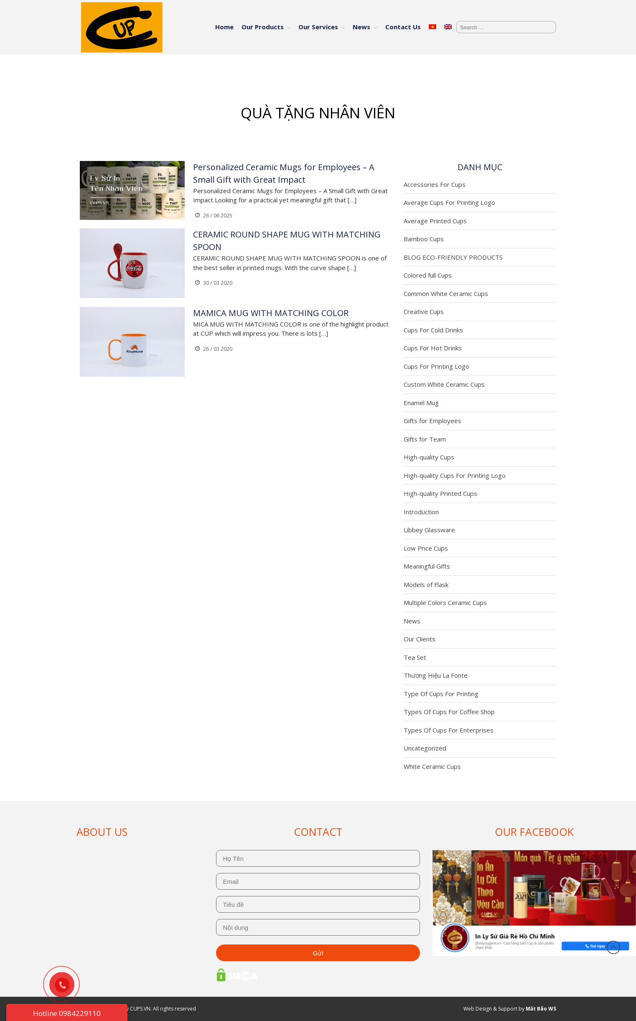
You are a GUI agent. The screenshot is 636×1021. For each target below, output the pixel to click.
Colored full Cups (428, 275)
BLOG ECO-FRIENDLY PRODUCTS (453, 257)
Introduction (421, 512)
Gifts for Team (425, 439)
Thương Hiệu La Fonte (436, 675)
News (361, 27)
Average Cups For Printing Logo (449, 202)
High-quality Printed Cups (440, 493)
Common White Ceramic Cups (446, 293)
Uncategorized (425, 748)
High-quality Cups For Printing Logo (455, 475)
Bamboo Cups (424, 239)
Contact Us (403, 27)
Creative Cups (424, 311)
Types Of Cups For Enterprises (449, 730)
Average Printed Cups (435, 221)
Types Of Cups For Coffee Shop (449, 711)
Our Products (263, 27)
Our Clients (419, 639)
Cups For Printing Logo (436, 366)
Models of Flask (426, 584)
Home (224, 27)
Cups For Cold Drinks (433, 330)
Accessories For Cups (435, 184)
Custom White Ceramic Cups (444, 384)
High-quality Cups (429, 457)
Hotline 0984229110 (67, 1013)
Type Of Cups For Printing (441, 693)
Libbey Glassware (429, 530)
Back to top (613, 947)
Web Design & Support (490, 1008)
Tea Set (415, 657)
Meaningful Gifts (427, 566)
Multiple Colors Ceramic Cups (445, 602)
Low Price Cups (426, 548)
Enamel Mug (421, 402)
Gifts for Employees (432, 420)
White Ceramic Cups (432, 766)
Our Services (318, 27)
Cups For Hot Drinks (433, 348)
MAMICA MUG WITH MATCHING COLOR (271, 313)
